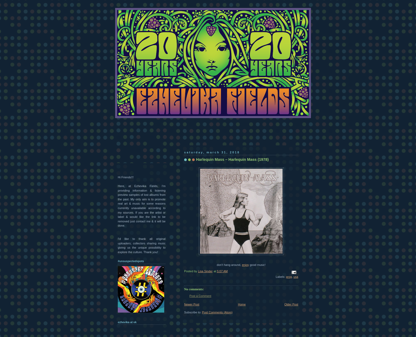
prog (289, 276)
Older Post (291, 304)
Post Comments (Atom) (217, 312)
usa (295, 276)
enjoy (245, 264)
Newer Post (191, 304)
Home (242, 304)
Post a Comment (200, 295)
